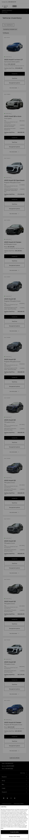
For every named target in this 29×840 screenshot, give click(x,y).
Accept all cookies (14, 832)
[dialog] (14, 822)
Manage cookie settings (14, 836)
